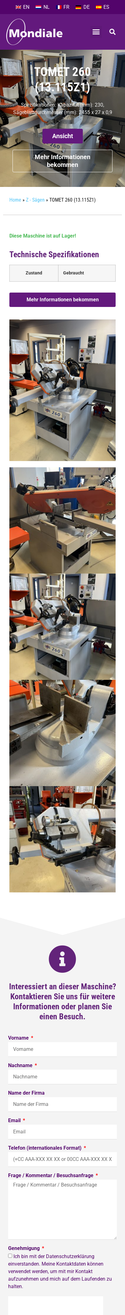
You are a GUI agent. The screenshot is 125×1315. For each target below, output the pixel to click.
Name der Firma (26, 1093)
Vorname (19, 1038)
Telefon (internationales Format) (45, 1148)
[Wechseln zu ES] (102, 7)
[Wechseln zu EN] (22, 7)
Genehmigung (24, 1248)
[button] (96, 32)
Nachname (21, 1065)
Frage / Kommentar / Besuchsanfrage (51, 1175)
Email (15, 1120)
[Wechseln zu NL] (42, 7)
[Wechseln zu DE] (82, 7)
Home (15, 200)
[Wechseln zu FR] (62, 7)
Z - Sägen (35, 200)
